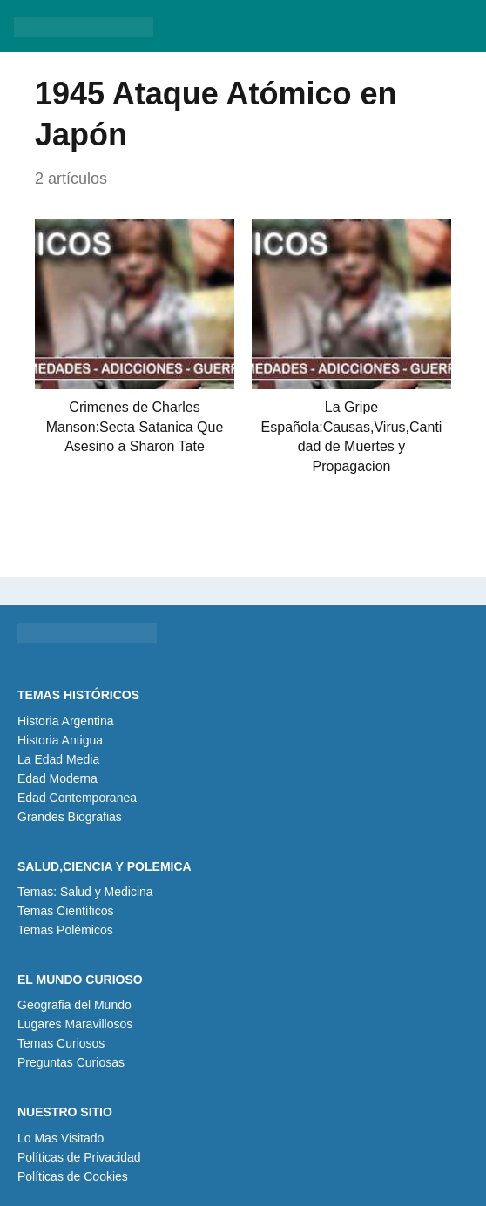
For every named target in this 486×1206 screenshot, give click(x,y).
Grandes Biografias (69, 817)
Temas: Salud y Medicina (85, 892)
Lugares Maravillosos (74, 1024)
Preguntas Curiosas (71, 1062)
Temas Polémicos (65, 930)
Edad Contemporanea (77, 798)
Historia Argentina (65, 721)
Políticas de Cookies (72, 1176)
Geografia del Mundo (74, 1005)
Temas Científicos (65, 911)
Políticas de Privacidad (79, 1157)
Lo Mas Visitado (60, 1138)
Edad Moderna (57, 778)
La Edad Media (58, 759)
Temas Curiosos (61, 1043)
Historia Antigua (60, 740)
